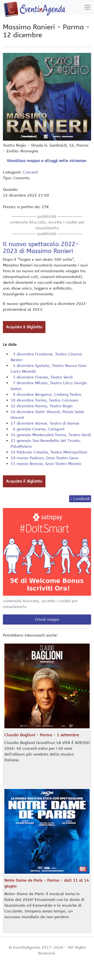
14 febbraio (49, 452)
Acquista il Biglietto (24, 327)
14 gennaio (51, 435)
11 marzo (46, 463)
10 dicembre (45, 400)
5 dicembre (42, 377)
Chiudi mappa (47, 619)
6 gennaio (38, 429)
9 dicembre (46, 394)
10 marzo (44, 458)
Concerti (30, 172)
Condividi (81, 498)
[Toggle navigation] (87, 7)
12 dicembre (42, 406)
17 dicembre (45, 423)
